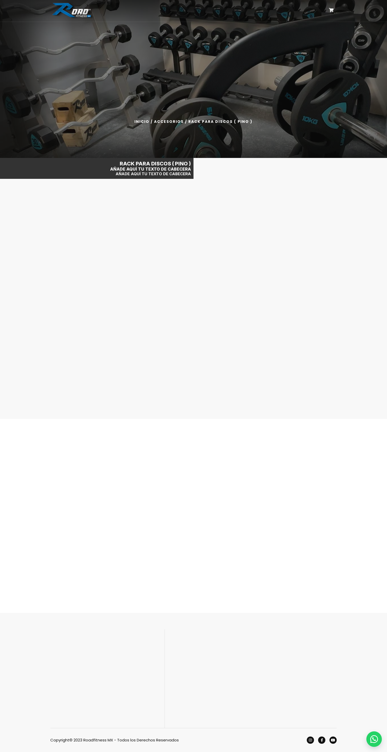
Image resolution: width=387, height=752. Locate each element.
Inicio (141, 121)
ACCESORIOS (169, 121)
